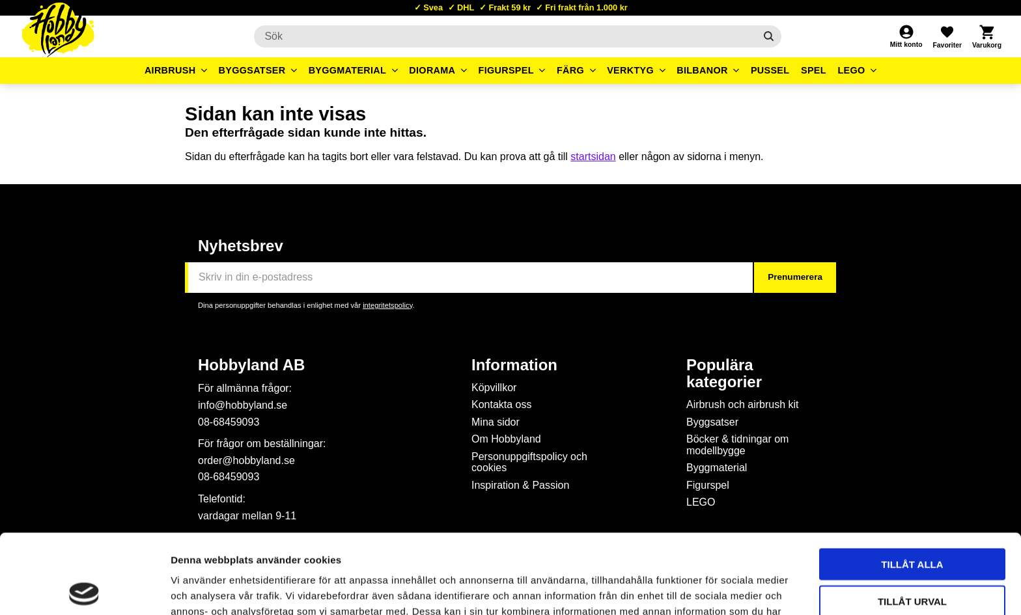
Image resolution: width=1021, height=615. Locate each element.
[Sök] (768, 36)
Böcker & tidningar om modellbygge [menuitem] (737, 444)
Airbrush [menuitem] (170, 70)
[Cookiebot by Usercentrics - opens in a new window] (84, 589)
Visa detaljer (707, 589)
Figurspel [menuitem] (506, 70)
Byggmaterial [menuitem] (348, 70)
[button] (946, 36)
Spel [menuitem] (813, 70)
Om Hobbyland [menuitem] (506, 438)
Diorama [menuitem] (432, 70)
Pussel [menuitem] (770, 70)
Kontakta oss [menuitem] (501, 404)
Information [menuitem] (514, 365)
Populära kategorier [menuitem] (724, 373)
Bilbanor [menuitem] (702, 70)
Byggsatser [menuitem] (252, 70)
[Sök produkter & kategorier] (504, 36)
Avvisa (912, 558)
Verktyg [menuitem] (630, 70)
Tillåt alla (912, 484)
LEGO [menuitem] (851, 70)
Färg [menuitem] (570, 70)
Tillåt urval (912, 521)
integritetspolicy (387, 305)
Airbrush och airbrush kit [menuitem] (742, 404)
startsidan (592, 156)
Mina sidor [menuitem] (495, 422)
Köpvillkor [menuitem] (493, 387)
